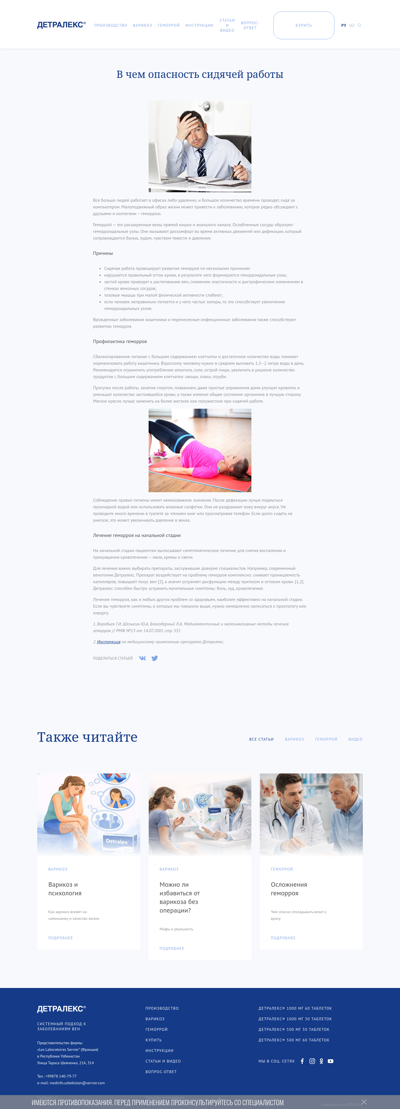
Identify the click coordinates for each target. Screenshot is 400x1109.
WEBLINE (355, 1086)
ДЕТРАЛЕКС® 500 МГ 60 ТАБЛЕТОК (294, 1021)
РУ (343, 25)
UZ (352, 25)
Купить (304, 25)
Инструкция (109, 623)
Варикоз (142, 25)
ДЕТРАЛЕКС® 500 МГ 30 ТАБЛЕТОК (294, 1011)
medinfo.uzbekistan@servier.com (77, 1064)
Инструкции (200, 25)
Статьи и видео (227, 25)
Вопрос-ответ (250, 25)
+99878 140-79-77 (61, 1057)
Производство (111, 25)
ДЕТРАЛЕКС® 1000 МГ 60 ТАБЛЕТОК (295, 989)
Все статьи (261, 720)
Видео (356, 720)
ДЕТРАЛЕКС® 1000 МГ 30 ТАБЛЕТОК (295, 1000)
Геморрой (169, 25)
